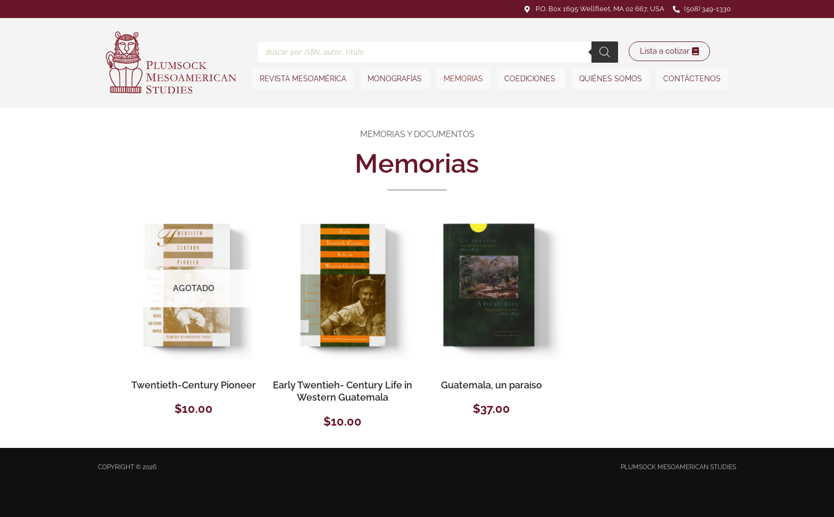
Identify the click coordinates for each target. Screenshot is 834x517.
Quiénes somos (608, 78)
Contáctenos (689, 78)
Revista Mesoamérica (306, 78)
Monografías (397, 78)
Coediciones (530, 78)
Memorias (463, 78)
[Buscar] (604, 51)
